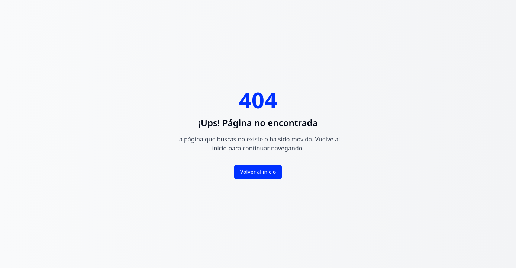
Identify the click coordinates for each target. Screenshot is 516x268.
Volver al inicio (258, 171)
